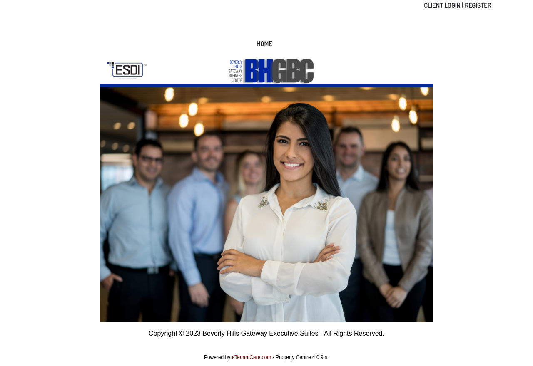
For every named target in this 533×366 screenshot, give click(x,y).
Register (478, 5)
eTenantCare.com (252, 357)
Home (264, 44)
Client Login (442, 5)
